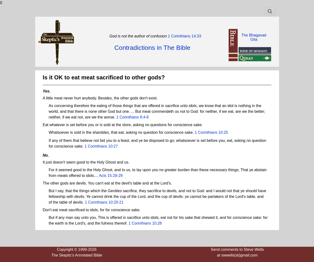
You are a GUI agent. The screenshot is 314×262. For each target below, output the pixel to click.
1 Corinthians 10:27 (101, 146)
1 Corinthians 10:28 (145, 223)
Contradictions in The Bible (152, 47)
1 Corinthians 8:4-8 (132, 117)
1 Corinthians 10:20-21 (104, 202)
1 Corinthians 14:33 (184, 36)
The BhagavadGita (253, 37)
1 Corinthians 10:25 (211, 132)
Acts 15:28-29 (111, 176)
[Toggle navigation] (269, 11)
